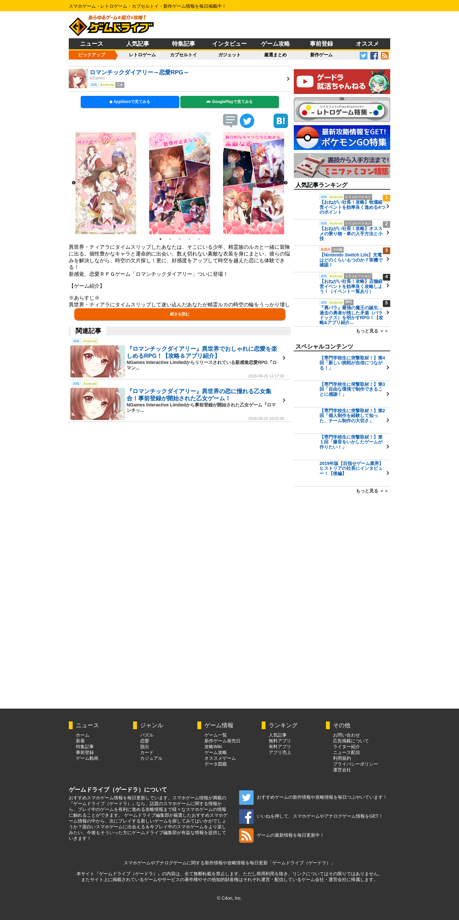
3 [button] (179, 239)
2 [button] (170, 239)
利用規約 (342, 758)
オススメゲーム (220, 758)
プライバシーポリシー (355, 764)
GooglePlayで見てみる (229, 101)
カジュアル (151, 758)
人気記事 (137, 44)
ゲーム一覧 (215, 735)
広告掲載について (351, 740)
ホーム (82, 735)
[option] (105, 183)
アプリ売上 (280, 752)
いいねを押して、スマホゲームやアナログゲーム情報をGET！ (311, 816)
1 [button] (160, 239)
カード (147, 752)
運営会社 (342, 769)
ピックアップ (91, 54)
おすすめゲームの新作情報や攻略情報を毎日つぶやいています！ (313, 797)
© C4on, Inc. (229, 898)
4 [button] (189, 239)
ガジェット (229, 54)
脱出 (144, 746)
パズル (147, 735)
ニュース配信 (346, 752)
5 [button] (199, 239)
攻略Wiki (213, 746)
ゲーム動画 (87, 758)
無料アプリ (280, 740)
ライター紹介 (346, 746)
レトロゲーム (142, 54)
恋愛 (144, 740)
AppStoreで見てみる (130, 101)
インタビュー (229, 44)
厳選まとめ (275, 54)
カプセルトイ (183, 54)
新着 (80, 740)
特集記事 (183, 44)
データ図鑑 (215, 764)
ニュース (91, 44)
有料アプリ (280, 746)
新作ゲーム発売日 (222, 740)
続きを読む (179, 314)
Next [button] (286, 183)
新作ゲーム (321, 54)
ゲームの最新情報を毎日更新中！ (281, 835)
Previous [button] (73, 183)
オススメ (367, 44)
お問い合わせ (346, 735)
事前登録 (321, 44)
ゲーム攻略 (275, 44)
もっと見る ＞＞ (372, 330)
